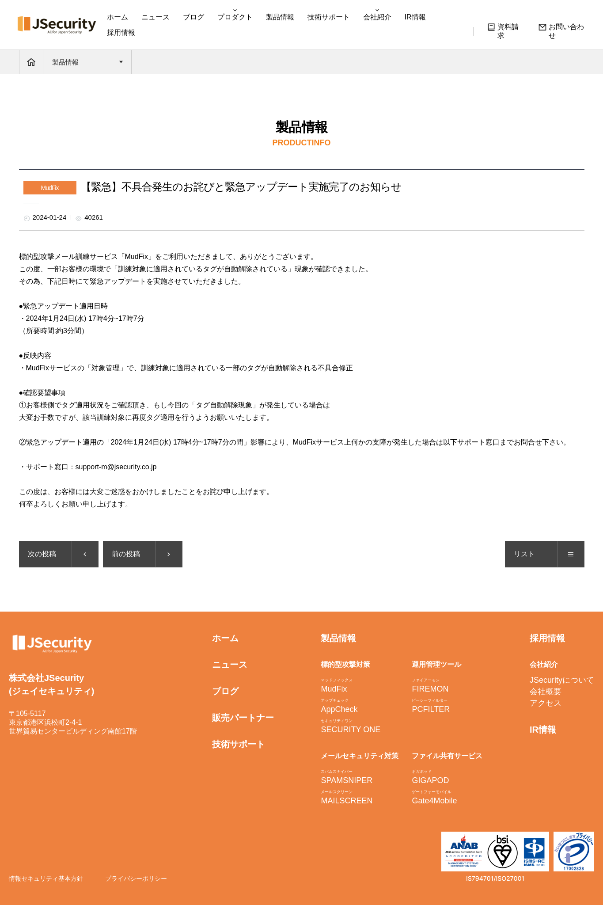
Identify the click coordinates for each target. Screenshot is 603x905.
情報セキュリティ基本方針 (46, 878)
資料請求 (503, 31)
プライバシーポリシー (136, 878)
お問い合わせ (561, 31)
